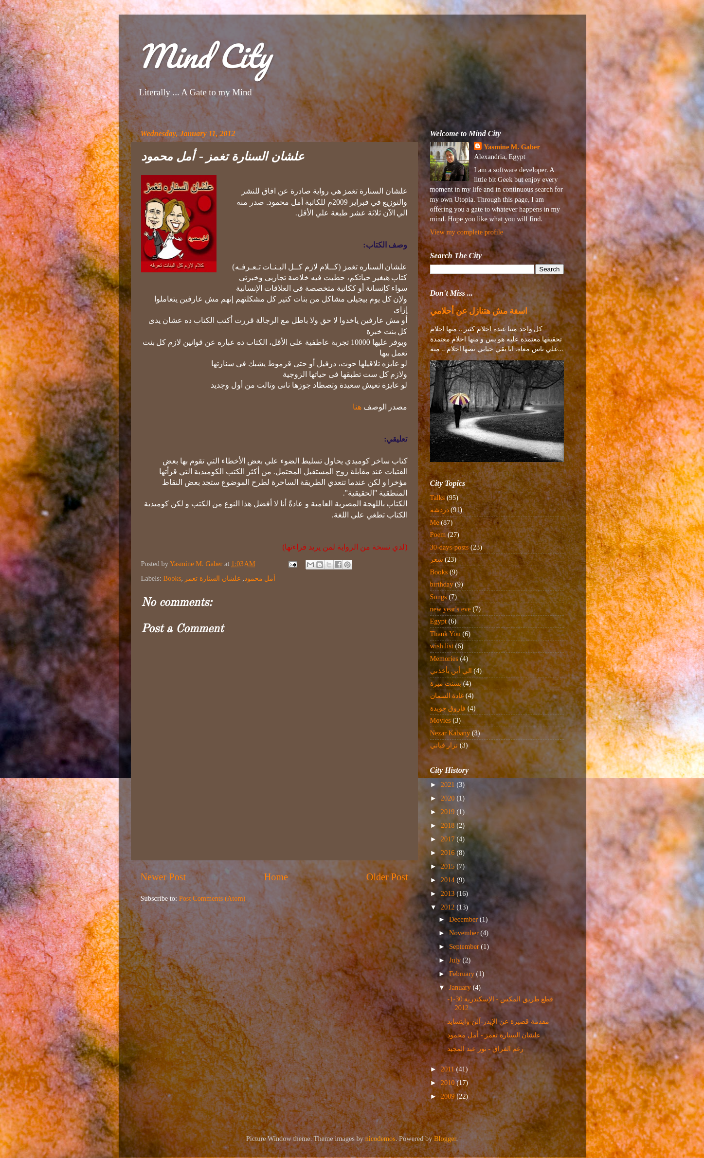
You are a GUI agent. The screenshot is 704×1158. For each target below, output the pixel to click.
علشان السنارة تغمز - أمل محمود (494, 1035)
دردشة (439, 510)
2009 (448, 1096)
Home (276, 877)
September (465, 946)
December (464, 919)
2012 (448, 907)
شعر (436, 559)
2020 (448, 798)
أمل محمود (260, 578)
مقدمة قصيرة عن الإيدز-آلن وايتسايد (498, 1021)
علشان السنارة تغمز (212, 578)
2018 (448, 825)
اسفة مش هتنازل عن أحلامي (479, 311)
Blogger (445, 1138)
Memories (444, 658)
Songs (438, 597)
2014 (448, 880)
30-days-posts (449, 547)
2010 (448, 1083)
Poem (438, 534)
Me (434, 522)
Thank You (445, 634)
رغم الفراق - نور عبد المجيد (485, 1048)
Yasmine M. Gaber (512, 147)
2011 (448, 1069)
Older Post (387, 877)
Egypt (438, 621)
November (464, 933)
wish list (441, 646)
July (456, 960)
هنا (357, 407)
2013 (448, 893)
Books (172, 578)
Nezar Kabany (450, 733)
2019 (448, 812)
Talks (437, 497)
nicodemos (380, 1138)
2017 (448, 839)
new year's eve (450, 609)
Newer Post (163, 877)
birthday (441, 584)
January (460, 987)
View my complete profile (467, 232)
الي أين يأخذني (451, 671)
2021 (448, 784)
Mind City (204, 55)
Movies (440, 720)
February (462, 974)
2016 (448, 852)
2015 (448, 866)
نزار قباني (444, 745)
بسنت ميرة (446, 683)
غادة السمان (447, 695)
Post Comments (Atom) (212, 898)
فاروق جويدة (448, 708)
